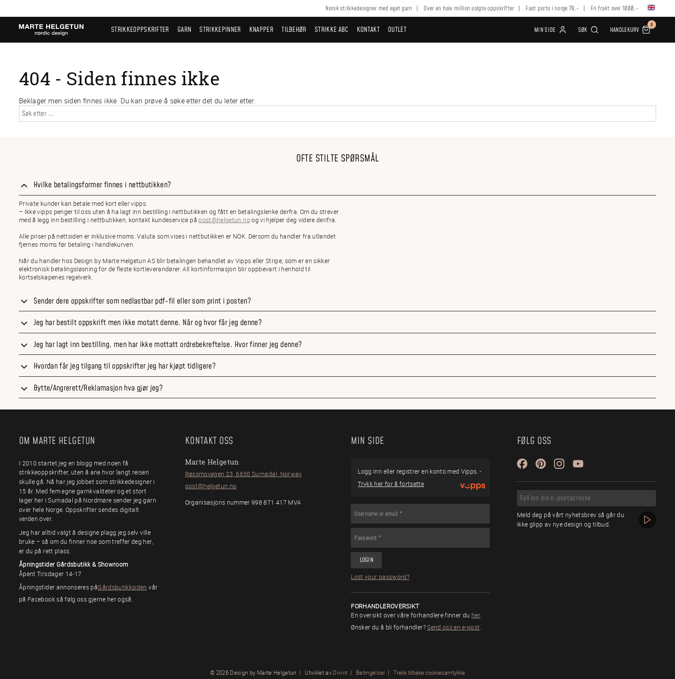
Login (366, 560)
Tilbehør (294, 29)
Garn (184, 29)
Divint (340, 672)
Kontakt (368, 29)
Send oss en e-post (453, 627)
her (475, 615)
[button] (588, 30)
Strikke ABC (332, 29)
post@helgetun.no (224, 220)
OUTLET (397, 29)
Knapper (261, 29)
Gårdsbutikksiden (122, 587)
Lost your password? (380, 577)
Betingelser (370, 672)
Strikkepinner (220, 29)
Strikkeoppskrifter (140, 29)
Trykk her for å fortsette (391, 484)
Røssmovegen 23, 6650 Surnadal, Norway (243, 474)
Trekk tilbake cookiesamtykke (429, 673)
